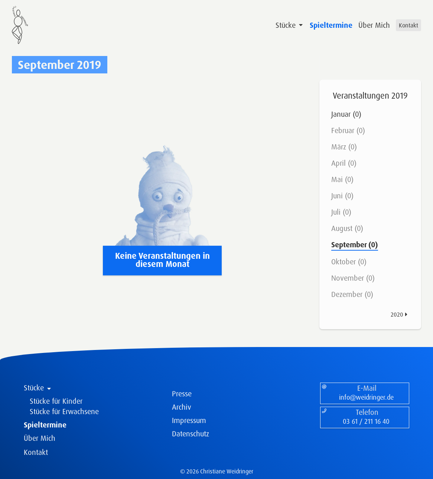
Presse (182, 393)
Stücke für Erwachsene (64, 411)
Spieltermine (331, 25)
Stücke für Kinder (56, 401)
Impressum (189, 420)
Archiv (181, 407)
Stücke (290, 25)
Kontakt (408, 25)
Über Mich (374, 25)
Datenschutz (190, 433)
